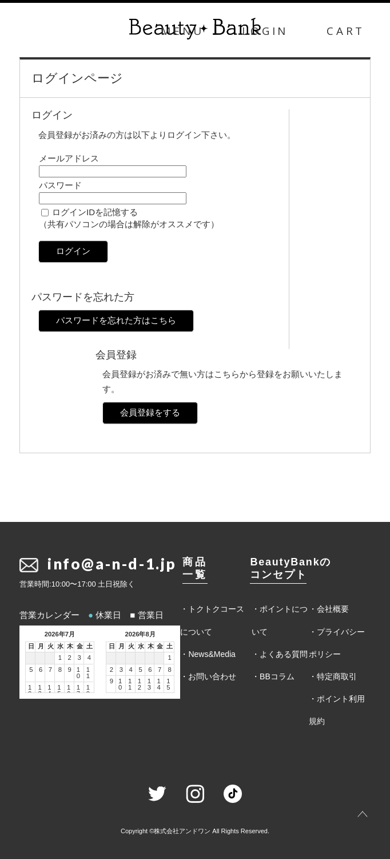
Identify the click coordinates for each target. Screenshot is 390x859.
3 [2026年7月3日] (79, 657)
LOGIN (265, 30)
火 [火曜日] (50, 646)
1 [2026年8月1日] (170, 657)
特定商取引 (337, 676)
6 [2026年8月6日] (150, 669)
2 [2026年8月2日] (111, 669)
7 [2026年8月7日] (159, 669)
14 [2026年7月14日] (49, 690)
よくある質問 (284, 654)
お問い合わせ (212, 676)
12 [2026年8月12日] (139, 684)
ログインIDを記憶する (95, 212)
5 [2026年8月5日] (140, 669)
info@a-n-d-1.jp (112, 564)
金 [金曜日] (80, 646)
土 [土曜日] (89, 646)
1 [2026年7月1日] (60, 657)
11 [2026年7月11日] (88, 672)
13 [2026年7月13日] (39, 690)
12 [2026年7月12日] (29, 690)
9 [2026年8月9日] (111, 681)
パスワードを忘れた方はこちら (116, 320)
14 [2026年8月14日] (158, 684)
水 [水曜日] (60, 646)
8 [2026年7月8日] (60, 669)
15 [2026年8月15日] (168, 684)
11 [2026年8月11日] (130, 684)
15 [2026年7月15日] (59, 690)
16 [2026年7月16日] (68, 690)
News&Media (211, 654)
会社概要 (333, 608)
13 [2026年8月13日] (149, 684)
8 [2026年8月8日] (170, 669)
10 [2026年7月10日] (78, 672)
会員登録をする (150, 412)
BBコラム (277, 676)
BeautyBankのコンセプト (290, 568)
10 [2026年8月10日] (120, 684)
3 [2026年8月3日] (121, 669)
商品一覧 (194, 568)
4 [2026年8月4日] (131, 669)
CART (346, 30)
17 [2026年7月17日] (78, 690)
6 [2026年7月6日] (40, 669)
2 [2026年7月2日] (69, 657)
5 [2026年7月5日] (31, 669)
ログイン (73, 251)
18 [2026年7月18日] (88, 690)
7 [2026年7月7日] (50, 669)
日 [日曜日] (31, 646)
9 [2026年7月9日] (69, 669)
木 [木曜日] (70, 646)
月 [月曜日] (41, 646)
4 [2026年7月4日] (89, 657)
